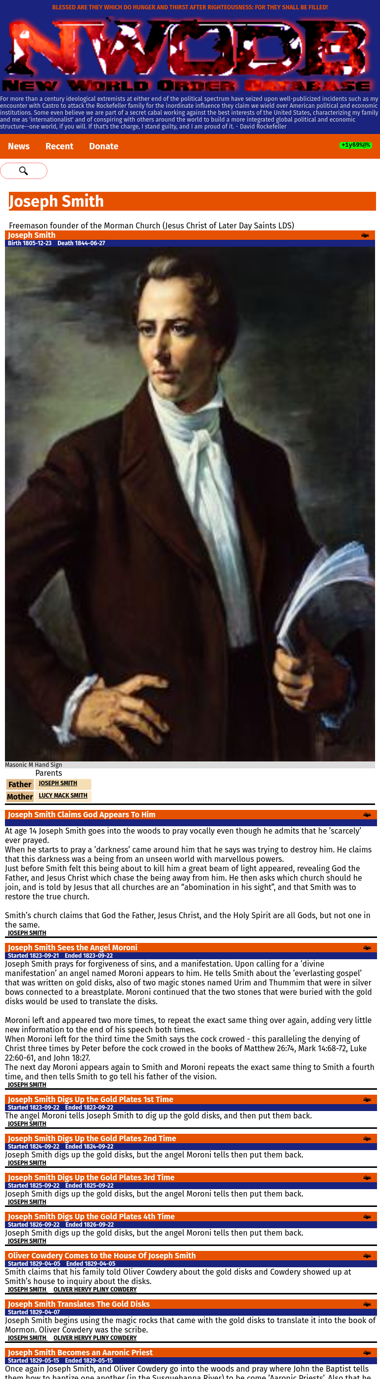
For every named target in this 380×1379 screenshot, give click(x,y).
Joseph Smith (58, 783)
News (19, 146)
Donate (103, 146)
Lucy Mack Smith (63, 795)
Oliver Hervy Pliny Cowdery (95, 1289)
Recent (59, 146)
